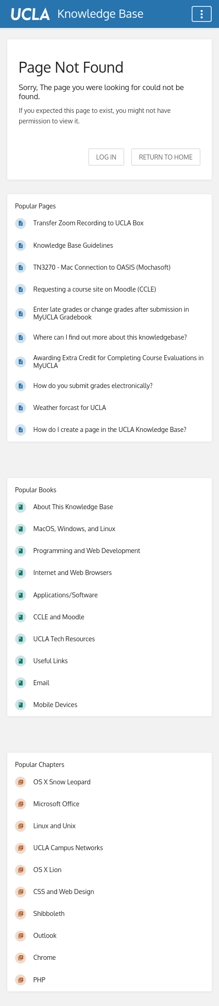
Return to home (166, 157)
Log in (106, 157)
